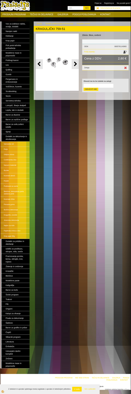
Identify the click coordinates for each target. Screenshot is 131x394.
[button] (75, 64)
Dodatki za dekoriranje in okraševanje (59, 24)
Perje (6, 149)
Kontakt (105, 14)
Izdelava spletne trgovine (114, 389)
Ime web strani (82, 378)
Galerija (63, 14)
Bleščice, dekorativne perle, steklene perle (14, 192)
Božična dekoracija (11, 210)
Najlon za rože (9, 225)
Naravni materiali (10, 165)
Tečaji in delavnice (42, 14)
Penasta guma (9, 204)
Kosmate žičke (9, 199)
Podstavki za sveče (11, 186)
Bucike (6, 170)
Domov (39, 24)
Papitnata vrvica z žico (12, 231)
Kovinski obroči (9, 176)
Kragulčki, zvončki (10, 215)
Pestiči (6, 181)
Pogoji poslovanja (84, 14)
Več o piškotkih (90, 389)
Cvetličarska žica (10, 160)
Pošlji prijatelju (89, 52)
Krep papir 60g (9, 236)
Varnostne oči (9, 144)
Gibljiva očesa (9, 154)
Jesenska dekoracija (11, 220)
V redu (77, 389)
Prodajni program (14, 14)
